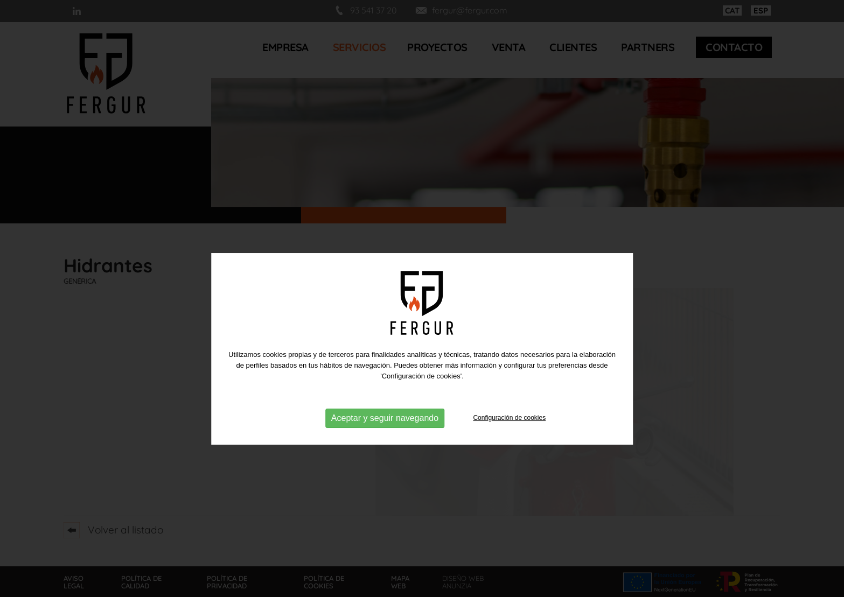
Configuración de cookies (509, 448)
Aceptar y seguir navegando (384, 448)
